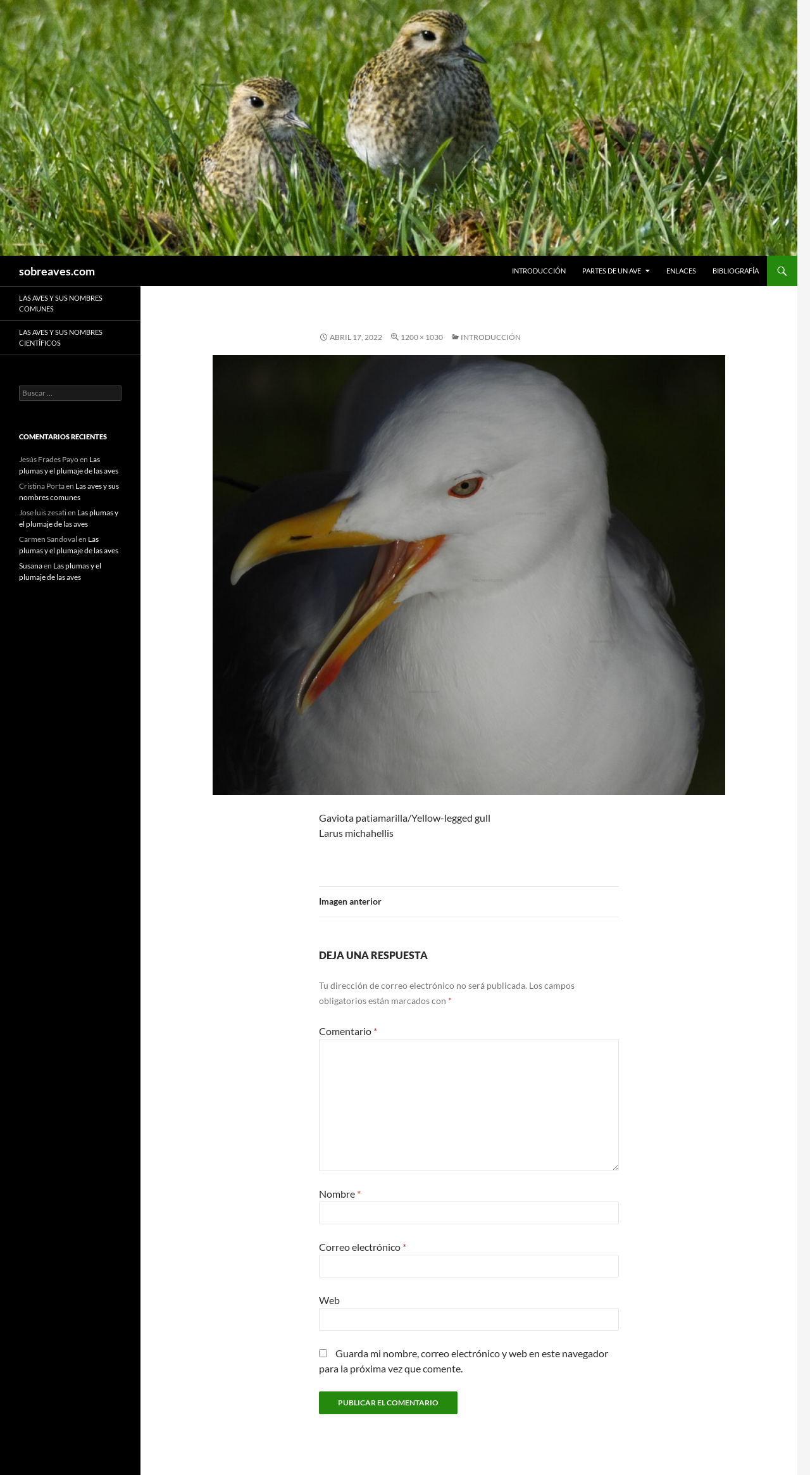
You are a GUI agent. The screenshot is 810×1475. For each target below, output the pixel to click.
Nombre (340, 1194)
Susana (30, 565)
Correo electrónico (362, 1247)
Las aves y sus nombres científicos (61, 337)
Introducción (539, 271)
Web (329, 1300)
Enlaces (681, 271)
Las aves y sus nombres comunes (61, 303)
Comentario (348, 1031)
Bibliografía (736, 271)
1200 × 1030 (422, 337)
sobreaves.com (57, 271)
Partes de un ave (611, 271)
